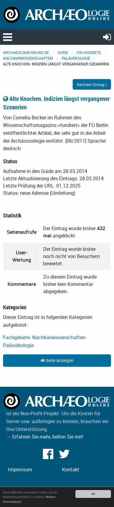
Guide (63, 52)
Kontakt (70, 469)
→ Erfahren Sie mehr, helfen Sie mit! (44, 436)
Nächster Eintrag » (92, 84)
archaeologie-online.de (26, 52)
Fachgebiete (89, 52)
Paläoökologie (76, 58)
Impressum (20, 469)
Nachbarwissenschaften (28, 58)
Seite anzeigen (57, 360)
